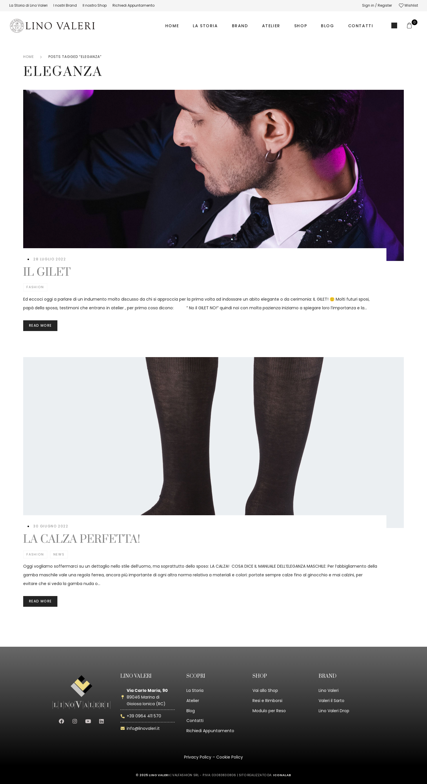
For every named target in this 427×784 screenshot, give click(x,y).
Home (28, 56)
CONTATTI (360, 26)
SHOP (300, 26)
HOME (172, 26)
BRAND (240, 26)
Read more (40, 325)
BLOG (327, 26)
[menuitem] (28, 5)
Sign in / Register (377, 5)
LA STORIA (205, 26)
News (59, 554)
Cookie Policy (229, 757)
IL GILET (47, 272)
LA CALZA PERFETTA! (81, 539)
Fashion (35, 287)
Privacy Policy (197, 757)
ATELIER (271, 26)
